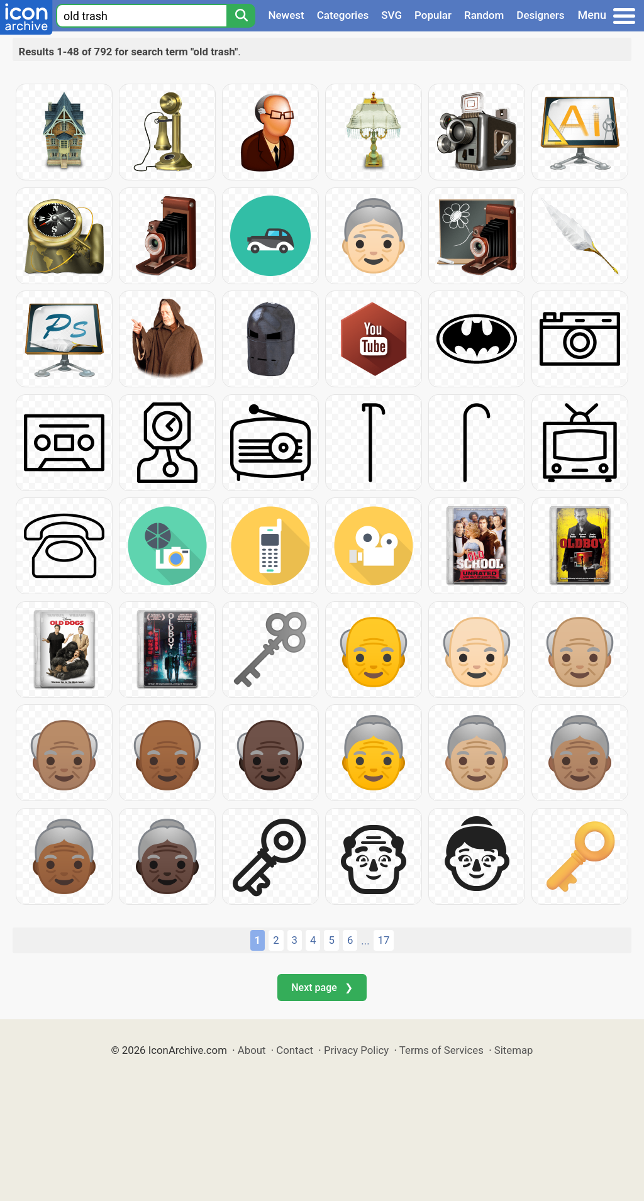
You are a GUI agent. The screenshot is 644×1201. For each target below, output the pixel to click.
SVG (391, 15)
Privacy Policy (356, 1050)
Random (484, 15)
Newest (286, 15)
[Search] (240, 16)
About (252, 1050)
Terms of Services (441, 1050)
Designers (540, 15)
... (365, 940)
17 (384, 940)
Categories (343, 15)
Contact (294, 1050)
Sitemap (513, 1050)
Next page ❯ (321, 987)
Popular (433, 15)
